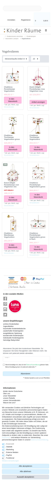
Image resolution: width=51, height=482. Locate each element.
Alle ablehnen (25, 471)
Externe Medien (12, 452)
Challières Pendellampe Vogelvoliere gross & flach (37, 236)
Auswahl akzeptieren (25, 477)
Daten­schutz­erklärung (39, 440)
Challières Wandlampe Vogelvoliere (9, 235)
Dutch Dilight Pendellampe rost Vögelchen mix (11, 185)
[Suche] (45, 8)
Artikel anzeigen (38, 102)
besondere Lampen (11, 38)
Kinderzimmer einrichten (14, 36)
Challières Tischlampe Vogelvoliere (35, 137)
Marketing (10, 450)
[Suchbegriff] (22, 8)
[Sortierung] (16, 58)
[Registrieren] (24, 18)
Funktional (10, 458)
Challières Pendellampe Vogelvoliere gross (37, 185)
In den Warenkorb (14, 100)
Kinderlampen (31, 36)
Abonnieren (34, 374)
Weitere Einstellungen (10, 461)
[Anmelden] (9, 18)
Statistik (9, 447)
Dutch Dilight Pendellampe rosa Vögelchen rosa (37, 89)
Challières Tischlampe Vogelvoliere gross (12, 137)
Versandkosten (9, 107)
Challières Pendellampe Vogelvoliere (9, 89)
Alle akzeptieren (25, 466)
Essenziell (10, 444)
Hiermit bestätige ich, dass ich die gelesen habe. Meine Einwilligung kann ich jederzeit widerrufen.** (27, 366)
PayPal (9, 455)
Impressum (6, 437)
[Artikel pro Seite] (35, 58)
